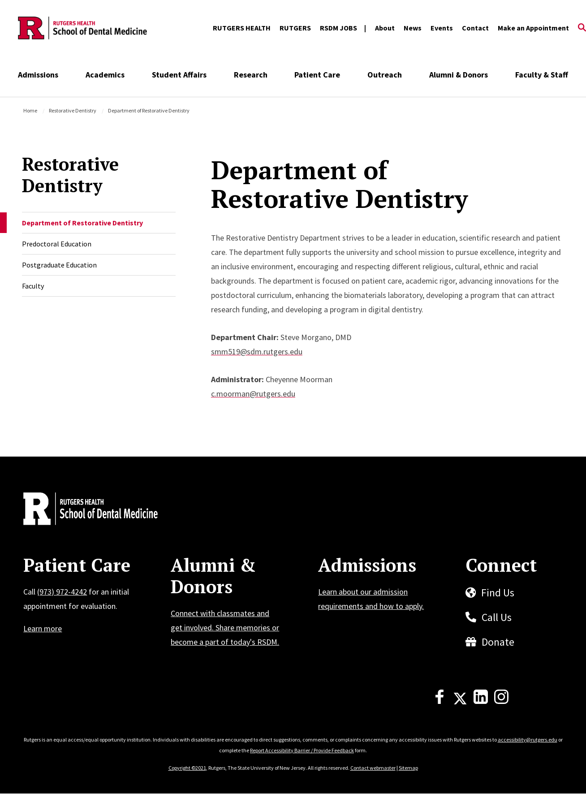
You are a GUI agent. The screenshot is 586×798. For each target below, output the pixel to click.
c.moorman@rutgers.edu (253, 393)
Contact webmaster (373, 767)
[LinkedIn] (481, 701)
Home (30, 110)
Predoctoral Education (56, 243)
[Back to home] (82, 509)
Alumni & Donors (458, 74)
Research (250, 74)
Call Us (497, 617)
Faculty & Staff (541, 74)
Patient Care (317, 74)
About (385, 27)
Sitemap (408, 767)
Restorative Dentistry (72, 110)
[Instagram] (501, 701)
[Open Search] (582, 28)
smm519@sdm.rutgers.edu (256, 351)
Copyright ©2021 (187, 767)
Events (442, 27)
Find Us (497, 593)
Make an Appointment (533, 27)
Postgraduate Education (59, 264)
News (413, 27)
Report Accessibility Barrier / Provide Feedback (302, 750)
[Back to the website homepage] (82, 28)
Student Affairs (179, 74)
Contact (475, 27)
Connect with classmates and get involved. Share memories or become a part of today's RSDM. (225, 627)
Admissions (38, 74)
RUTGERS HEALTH (242, 27)
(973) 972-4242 (62, 592)
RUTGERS (295, 27)
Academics (105, 74)
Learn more (42, 628)
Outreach (384, 74)
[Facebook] (439, 701)
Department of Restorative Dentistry (82, 222)
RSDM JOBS (338, 27)
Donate (498, 642)
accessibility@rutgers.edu (527, 739)
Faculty (33, 285)
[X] (460, 701)
